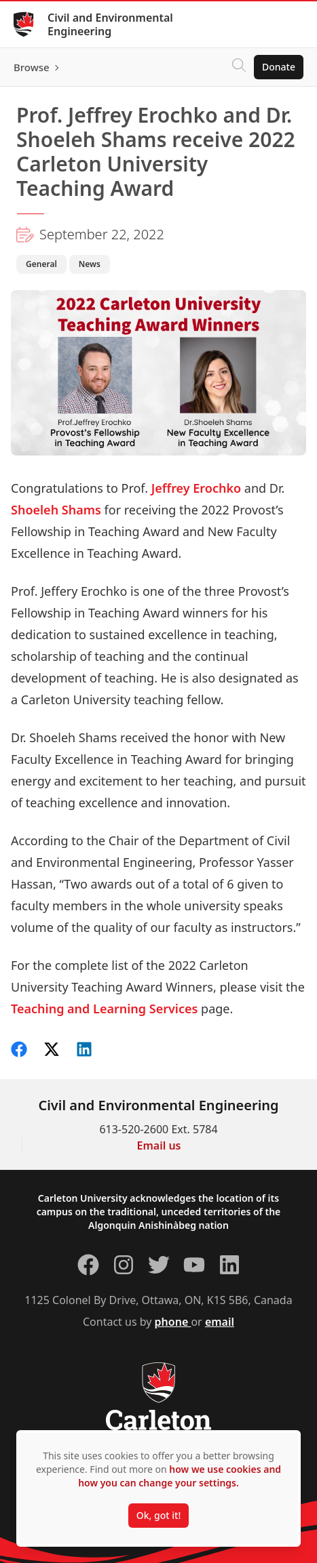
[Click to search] (239, 67)
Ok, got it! (158, 1515)
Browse (32, 67)
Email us (159, 1145)
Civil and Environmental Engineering (110, 24)
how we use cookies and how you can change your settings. (179, 1476)
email (219, 1321)
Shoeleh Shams (56, 510)
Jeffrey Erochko (197, 488)
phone (173, 1321)
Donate (278, 66)
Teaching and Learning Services (104, 1008)
